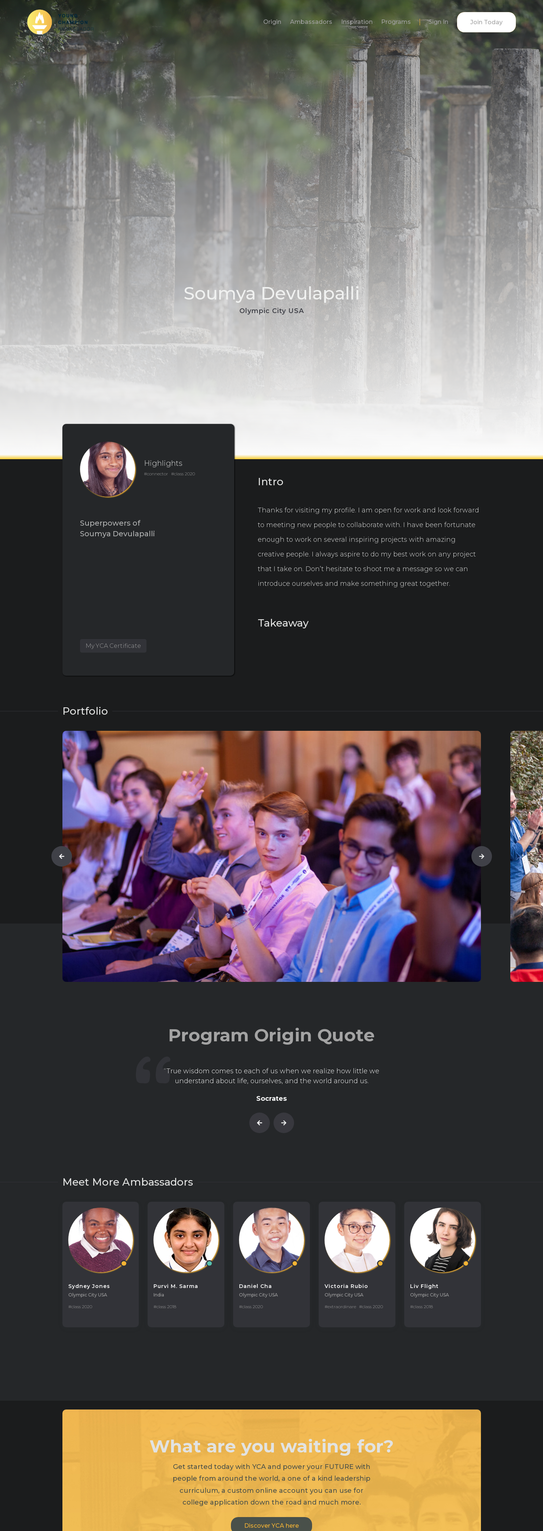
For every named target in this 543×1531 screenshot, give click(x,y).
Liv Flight (424, 1286)
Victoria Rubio (346, 1286)
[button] (61, 856)
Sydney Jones (89, 1286)
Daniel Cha (255, 1286)
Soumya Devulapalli (117, 533)
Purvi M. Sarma (175, 1286)
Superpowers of (110, 523)
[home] (60, 22)
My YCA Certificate (113, 645)
